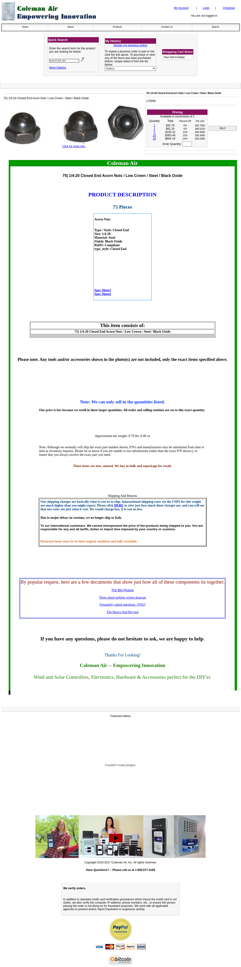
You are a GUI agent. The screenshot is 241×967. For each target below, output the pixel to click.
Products (117, 27)
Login (206, 8)
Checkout (229, 8)
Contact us (166, 27)
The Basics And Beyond (122, 612)
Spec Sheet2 (102, 294)
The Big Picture (122, 590)
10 (154, 135)
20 (154, 138)
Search (215, 27)
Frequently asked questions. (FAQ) (122, 604)
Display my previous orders (130, 45)
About (71, 27)
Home (25, 27)
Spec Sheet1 (102, 290)
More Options (57, 67)
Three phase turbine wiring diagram (122, 597)
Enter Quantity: (177, 144)
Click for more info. (74, 146)
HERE (118, 505)
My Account (181, 8)
